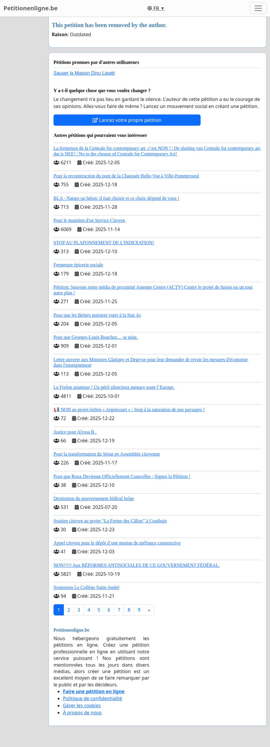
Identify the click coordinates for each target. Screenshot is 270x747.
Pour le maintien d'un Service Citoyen (89, 220)
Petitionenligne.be (31, 8)
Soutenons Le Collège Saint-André (86, 587)
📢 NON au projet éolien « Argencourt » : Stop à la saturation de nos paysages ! (129, 409)
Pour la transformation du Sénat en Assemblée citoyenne (107, 453)
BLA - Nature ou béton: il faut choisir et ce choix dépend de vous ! (116, 198)
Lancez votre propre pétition (127, 120)
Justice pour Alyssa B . (75, 431)
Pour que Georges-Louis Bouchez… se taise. (96, 337)
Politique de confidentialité (92, 698)
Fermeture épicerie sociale (78, 264)
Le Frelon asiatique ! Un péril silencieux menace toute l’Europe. (114, 387)
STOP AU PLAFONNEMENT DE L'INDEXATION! (104, 242)
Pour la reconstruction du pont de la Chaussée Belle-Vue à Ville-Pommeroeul (126, 175)
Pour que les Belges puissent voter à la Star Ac (97, 315)
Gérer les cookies (82, 705)
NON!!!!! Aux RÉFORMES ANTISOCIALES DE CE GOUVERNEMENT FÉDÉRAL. (137, 565)
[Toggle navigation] (258, 8)
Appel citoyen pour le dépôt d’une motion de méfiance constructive (117, 542)
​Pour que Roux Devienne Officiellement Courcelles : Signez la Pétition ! (122, 476)
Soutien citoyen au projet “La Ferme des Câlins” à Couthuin (110, 520)
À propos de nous (82, 712)
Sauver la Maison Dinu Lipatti (84, 73)
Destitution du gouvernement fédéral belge (94, 498)
